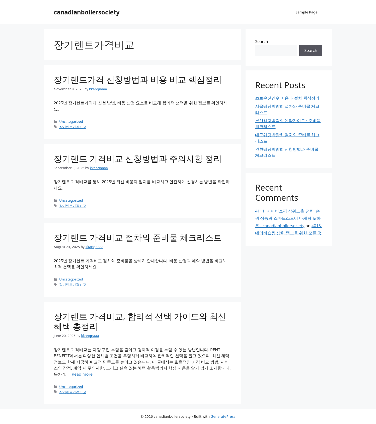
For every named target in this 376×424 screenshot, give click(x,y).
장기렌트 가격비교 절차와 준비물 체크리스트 (138, 237)
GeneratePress (223, 416)
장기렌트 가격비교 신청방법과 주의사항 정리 (138, 158)
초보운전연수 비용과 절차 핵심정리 (287, 98)
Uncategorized (71, 121)
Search (261, 41)
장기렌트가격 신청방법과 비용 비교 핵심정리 (138, 79)
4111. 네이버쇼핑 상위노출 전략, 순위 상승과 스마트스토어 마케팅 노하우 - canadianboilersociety (288, 218)
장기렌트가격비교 (72, 127)
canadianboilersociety (87, 12)
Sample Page (306, 12)
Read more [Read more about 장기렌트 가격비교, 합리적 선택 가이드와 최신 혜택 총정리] (82, 374)
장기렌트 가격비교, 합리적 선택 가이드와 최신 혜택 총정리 (140, 321)
